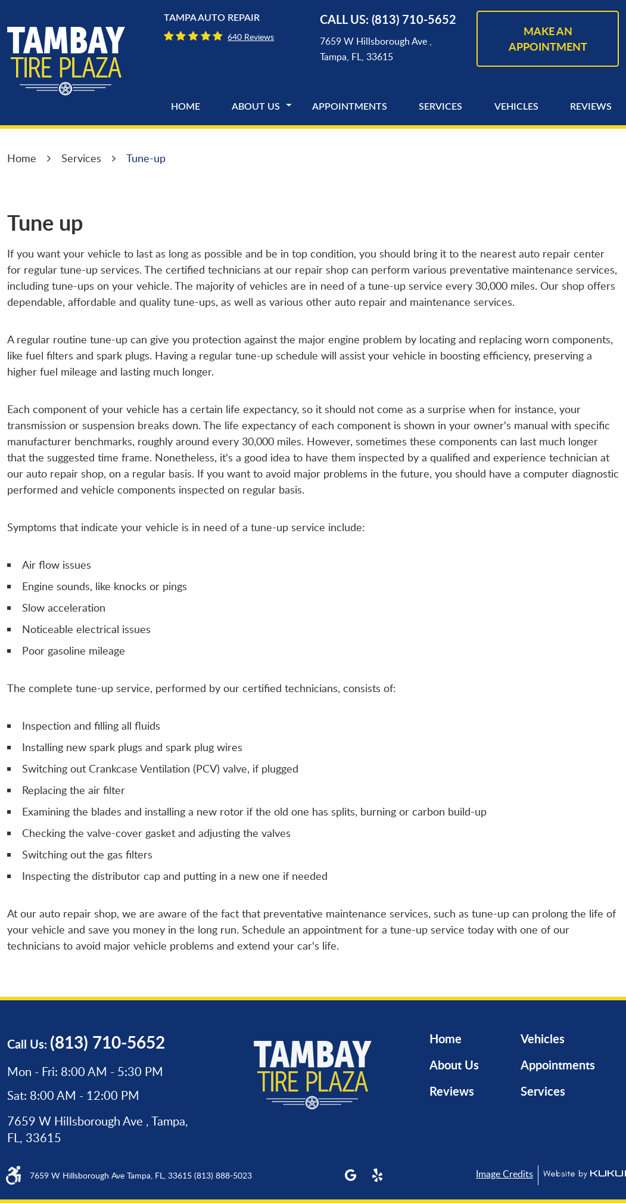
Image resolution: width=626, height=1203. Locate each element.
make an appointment (548, 38)
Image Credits (504, 1173)
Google (350, 1175)
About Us (256, 106)
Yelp (377, 1175)
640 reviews (251, 36)
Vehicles (516, 106)
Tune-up (146, 158)
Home (185, 106)
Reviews (591, 106)
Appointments (349, 106)
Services (440, 106)
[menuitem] (185, 106)
